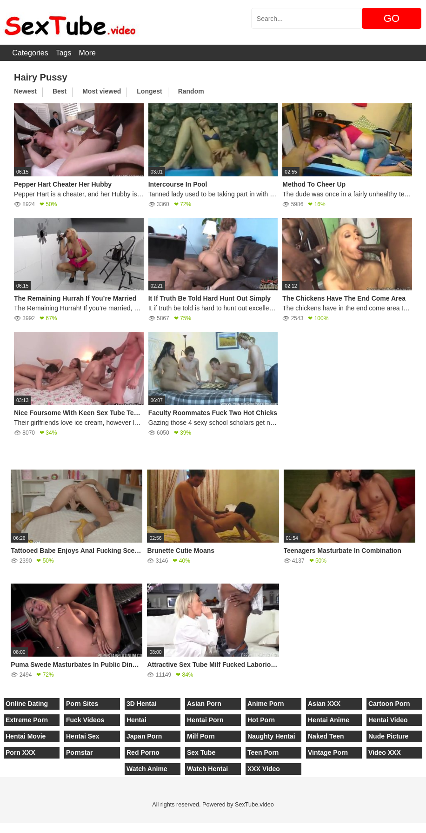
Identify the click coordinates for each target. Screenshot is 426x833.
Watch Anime (146, 769)
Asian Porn (204, 703)
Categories (30, 53)
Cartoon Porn (389, 703)
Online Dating (27, 703)
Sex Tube (201, 752)
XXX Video (263, 769)
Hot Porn (261, 720)
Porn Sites (82, 703)
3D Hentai (141, 703)
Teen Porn (263, 752)
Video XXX (384, 752)
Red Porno (143, 752)
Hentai (136, 720)
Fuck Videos (85, 720)
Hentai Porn (205, 720)
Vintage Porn (328, 752)
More (87, 53)
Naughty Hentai (271, 736)
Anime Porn (265, 703)
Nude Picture (388, 736)
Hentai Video (388, 720)
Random (191, 91)
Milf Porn (201, 736)
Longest (149, 91)
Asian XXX (324, 703)
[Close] (0, 828)
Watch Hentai (207, 769)
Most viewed (101, 91)
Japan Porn (144, 736)
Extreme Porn (27, 720)
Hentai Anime (328, 720)
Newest (25, 91)
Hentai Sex (83, 736)
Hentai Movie (26, 736)
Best (60, 91)
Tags (64, 53)
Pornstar (79, 752)
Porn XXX (20, 752)
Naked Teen (326, 736)
